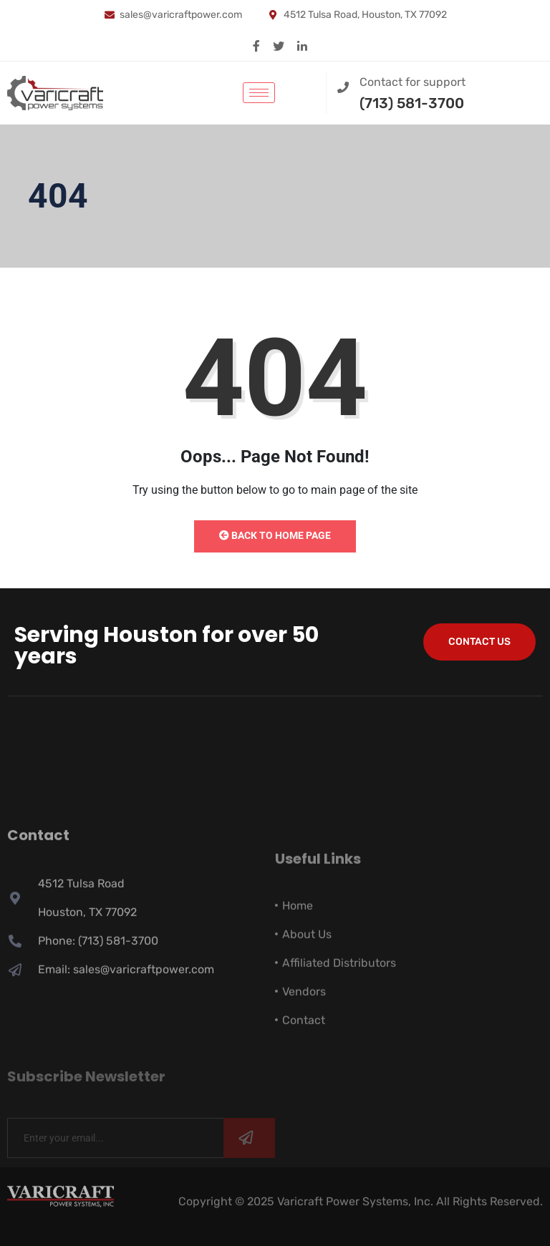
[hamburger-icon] (259, 92)
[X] (278, 45)
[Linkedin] (302, 45)
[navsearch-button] (300, 90)
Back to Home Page (275, 535)
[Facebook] (256, 45)
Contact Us (479, 642)
